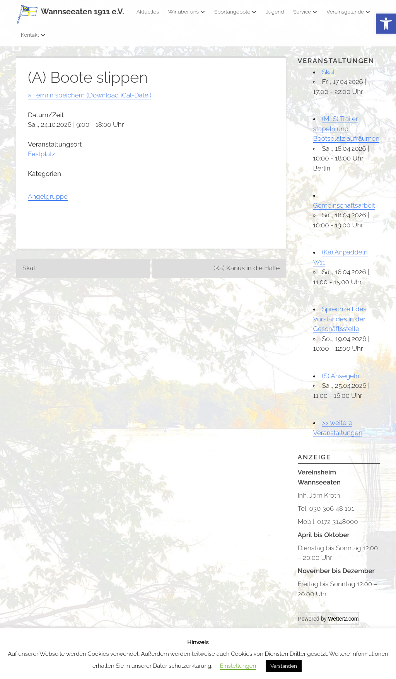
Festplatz (41, 154)
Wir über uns (186, 12)
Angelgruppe (48, 196)
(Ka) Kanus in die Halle (246, 268)
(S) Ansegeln (341, 376)
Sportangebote (235, 12)
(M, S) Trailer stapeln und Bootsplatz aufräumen (346, 128)
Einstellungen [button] (238, 665)
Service (305, 12)
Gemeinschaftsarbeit (344, 205)
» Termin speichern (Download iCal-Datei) (89, 95)
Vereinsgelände (348, 12)
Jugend (275, 12)
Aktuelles (148, 12)
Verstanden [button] (283, 666)
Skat (29, 268)
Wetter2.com (343, 619)
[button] (386, 24)
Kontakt (33, 35)
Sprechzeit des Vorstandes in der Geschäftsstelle (340, 319)
